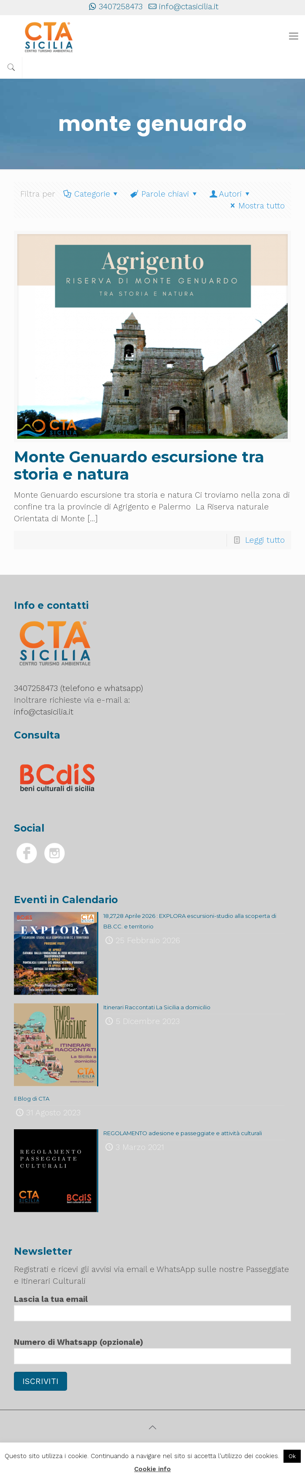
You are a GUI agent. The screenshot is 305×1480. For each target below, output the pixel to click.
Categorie (91, 194)
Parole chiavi (164, 194)
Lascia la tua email (152, 1307)
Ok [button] (292, 1456)
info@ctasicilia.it (189, 6)
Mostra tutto (256, 206)
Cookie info (152, 1469)
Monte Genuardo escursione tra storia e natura (139, 465)
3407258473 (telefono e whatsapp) (78, 688)
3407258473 (121, 6)
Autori (230, 194)
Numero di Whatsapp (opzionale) (152, 1350)
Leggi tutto (265, 540)
